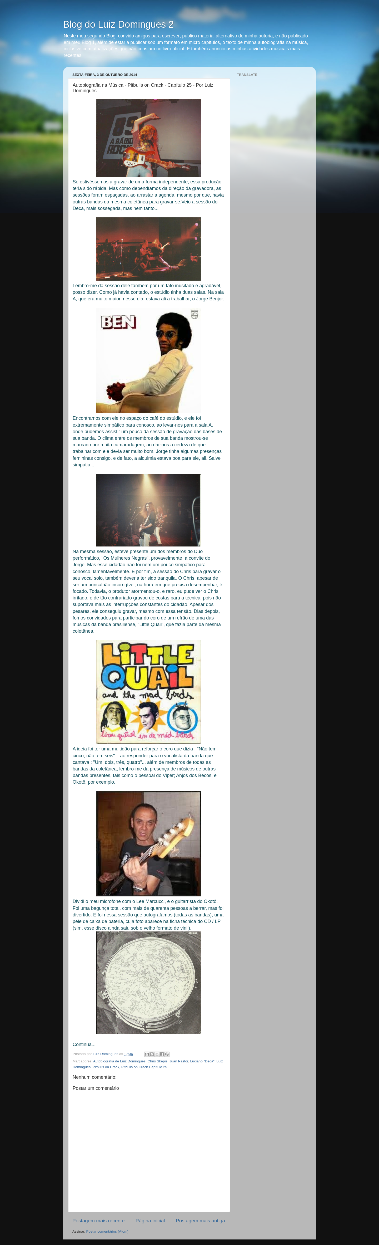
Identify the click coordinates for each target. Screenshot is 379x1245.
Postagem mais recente (98, 1220)
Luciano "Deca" (202, 1061)
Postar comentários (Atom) (107, 1231)
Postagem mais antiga (200, 1220)
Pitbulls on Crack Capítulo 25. (144, 1067)
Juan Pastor (178, 1061)
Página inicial (150, 1220)
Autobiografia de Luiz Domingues (119, 1061)
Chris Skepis (157, 1061)
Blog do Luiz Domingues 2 (118, 24)
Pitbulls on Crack (106, 1067)
